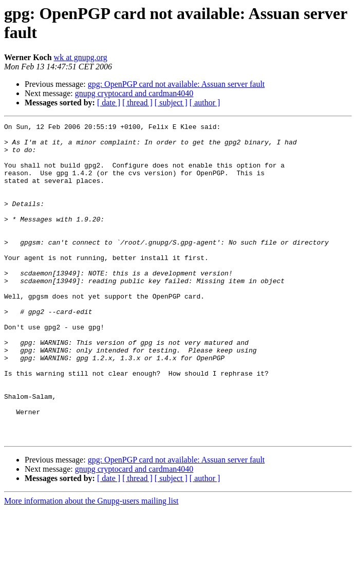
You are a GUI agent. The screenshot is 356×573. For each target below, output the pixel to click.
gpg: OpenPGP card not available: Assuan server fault (176, 84)
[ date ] (108, 102)
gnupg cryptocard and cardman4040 (134, 93)
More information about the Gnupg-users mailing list (91, 564)
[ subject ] (171, 102)
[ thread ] (137, 102)
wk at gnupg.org (80, 57)
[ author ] (205, 102)
